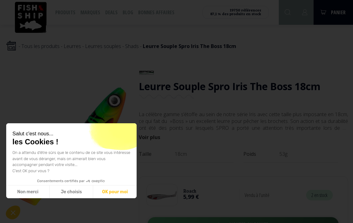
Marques (90, 12)
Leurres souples (103, 46)
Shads (132, 46)
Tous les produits (40, 46)
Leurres (72, 46)
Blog (128, 12)
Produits (65, 12)
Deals (111, 12)
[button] (13, 212)
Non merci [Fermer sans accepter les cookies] (27, 192)
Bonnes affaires (156, 12)
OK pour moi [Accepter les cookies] (115, 192)
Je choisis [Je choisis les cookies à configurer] (71, 192)
